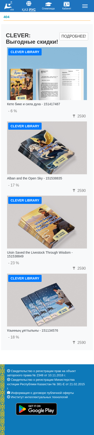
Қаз (25, 10)
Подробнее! (73, 36)
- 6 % (12, 111)
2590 (79, 116)
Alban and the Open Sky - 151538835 (34, 178)
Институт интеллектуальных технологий (39, 397)
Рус (32, 10)
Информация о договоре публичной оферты (42, 393)
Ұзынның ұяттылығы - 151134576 (32, 330)
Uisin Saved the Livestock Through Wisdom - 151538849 (40, 254)
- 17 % (13, 185)
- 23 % (13, 263)
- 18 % (13, 337)
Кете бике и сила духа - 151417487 (33, 104)
